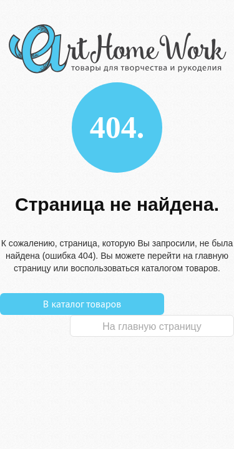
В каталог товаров (82, 303)
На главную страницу (151, 326)
